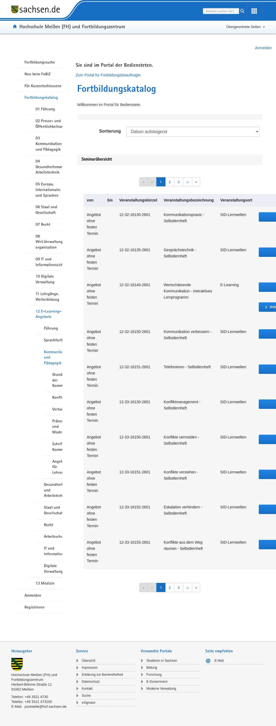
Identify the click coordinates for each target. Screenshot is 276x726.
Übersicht (88, 661)
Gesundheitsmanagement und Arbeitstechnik (53, 490)
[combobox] (221, 11)
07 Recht (43, 224)
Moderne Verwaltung (161, 688)
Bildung (151, 668)
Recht (48, 524)
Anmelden (263, 48)
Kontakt (87, 688)
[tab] (41, 651)
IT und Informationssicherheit (53, 551)
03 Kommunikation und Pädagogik (49, 144)
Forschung (154, 675)
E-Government (156, 681)
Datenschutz (91, 681)
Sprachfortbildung (53, 340)
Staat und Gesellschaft (53, 510)
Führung (51, 328)
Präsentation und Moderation (57, 427)
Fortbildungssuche (40, 62)
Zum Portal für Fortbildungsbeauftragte (108, 75)
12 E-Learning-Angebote (48, 314)
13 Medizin (45, 583)
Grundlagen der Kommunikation (57, 380)
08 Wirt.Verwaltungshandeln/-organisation (49, 242)
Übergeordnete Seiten (243, 27)
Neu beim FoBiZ (38, 74)
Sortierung (110, 131)
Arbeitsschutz (53, 536)
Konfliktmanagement (57, 397)
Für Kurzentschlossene (43, 85)
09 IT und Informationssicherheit (49, 262)
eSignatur (88, 702)
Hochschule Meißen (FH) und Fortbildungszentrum (72, 26)
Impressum (90, 668)
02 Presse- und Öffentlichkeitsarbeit (49, 123)
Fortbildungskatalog (41, 97)
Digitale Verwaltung (53, 568)
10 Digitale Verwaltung (45, 279)
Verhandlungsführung (57, 409)
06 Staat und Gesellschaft (46, 209)
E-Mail (219, 661)
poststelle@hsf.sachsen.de (46, 706)
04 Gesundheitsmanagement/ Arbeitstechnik (49, 167)
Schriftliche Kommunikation (57, 446)
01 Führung (45, 109)
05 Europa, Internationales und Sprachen (48, 190)
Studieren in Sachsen (161, 661)
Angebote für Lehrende (57, 467)
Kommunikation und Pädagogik (53, 357)
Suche (86, 695)
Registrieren (34, 607)
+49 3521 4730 (36, 697)
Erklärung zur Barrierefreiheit (102, 675)
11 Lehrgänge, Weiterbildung (47, 296)
